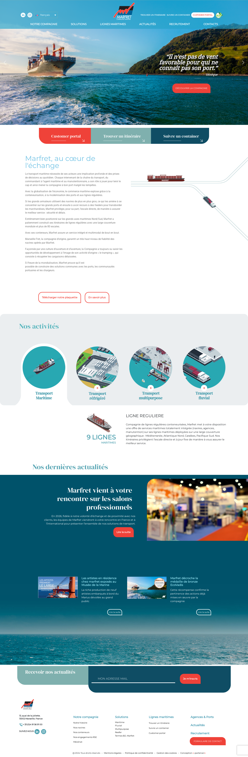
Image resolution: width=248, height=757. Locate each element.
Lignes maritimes (161, 717)
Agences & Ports (202, 717)
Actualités (147, 24)
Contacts (210, 24)
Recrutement (179, 24)
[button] (4, 62)
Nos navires (79, 727)
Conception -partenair (193, 753)
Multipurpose (122, 729)
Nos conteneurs (81, 732)
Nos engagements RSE (85, 737)
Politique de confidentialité (139, 753)
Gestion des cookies (167, 753)
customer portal (203, 15)
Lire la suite (123, 532)
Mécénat (77, 742)
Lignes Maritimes (113, 24)
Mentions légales (112, 753)
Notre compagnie (43, 24)
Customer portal (157, 733)
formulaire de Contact (208, 741)
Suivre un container (178, 15)
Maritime (119, 722)
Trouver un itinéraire (159, 723)
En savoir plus (97, 297)
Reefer (118, 732)
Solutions (78, 24)
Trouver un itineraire (152, 15)
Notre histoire (80, 722)
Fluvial (118, 725)
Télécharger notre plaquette (59, 297)
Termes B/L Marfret (124, 735)
